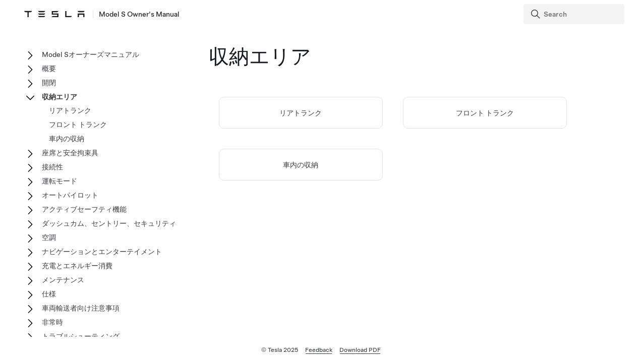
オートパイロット (70, 195)
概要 (49, 69)
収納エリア (59, 97)
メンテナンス (63, 280)
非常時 (52, 322)
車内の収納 (300, 165)
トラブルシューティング (81, 336)
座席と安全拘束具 (70, 153)
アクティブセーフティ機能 (84, 209)
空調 (49, 237)
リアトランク (300, 113)
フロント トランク (485, 113)
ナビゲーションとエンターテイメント (102, 252)
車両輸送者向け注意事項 (81, 308)
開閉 (49, 83)
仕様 (49, 294)
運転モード (59, 181)
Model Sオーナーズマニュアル (90, 54)
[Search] (575, 14)
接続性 (52, 167)
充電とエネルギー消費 (77, 266)
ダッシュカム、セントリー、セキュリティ (109, 223)
